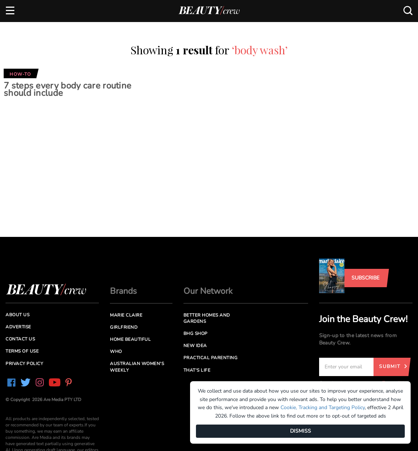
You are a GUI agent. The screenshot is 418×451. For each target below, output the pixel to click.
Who (116, 351)
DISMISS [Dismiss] (300, 430)
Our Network (208, 291)
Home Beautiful (130, 339)
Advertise (18, 327)
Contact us (20, 339)
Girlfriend (123, 327)
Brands (123, 291)
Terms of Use (22, 351)
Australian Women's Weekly (137, 367)
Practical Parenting (210, 358)
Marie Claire (126, 315)
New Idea (195, 346)
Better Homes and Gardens (206, 318)
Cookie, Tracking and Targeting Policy (323, 407)
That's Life (197, 370)
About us (17, 315)
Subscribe (365, 277)
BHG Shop (195, 333)
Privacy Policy (24, 364)
